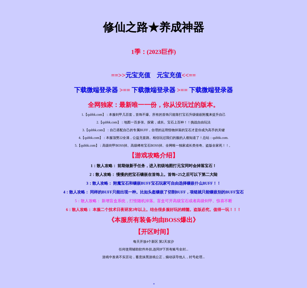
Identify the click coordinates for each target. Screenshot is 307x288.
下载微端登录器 (96, 89)
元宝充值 (137, 75)
